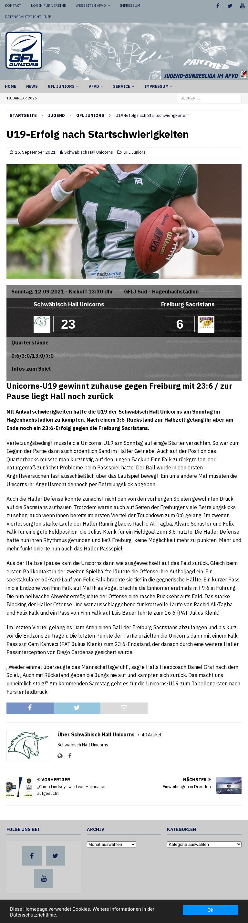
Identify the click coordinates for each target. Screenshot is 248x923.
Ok (210, 910)
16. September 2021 (35, 152)
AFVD (94, 86)
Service (121, 86)
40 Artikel (151, 735)
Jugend (56, 115)
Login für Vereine (48, 5)
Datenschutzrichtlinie (28, 17)
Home (10, 86)
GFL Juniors (61, 86)
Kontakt (13, 5)
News (32, 86)
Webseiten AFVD (91, 5)
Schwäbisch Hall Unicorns (88, 152)
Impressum (129, 5)
